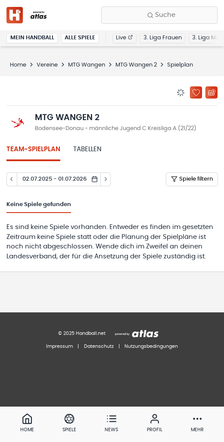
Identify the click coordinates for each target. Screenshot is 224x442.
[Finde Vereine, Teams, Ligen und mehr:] (159, 15)
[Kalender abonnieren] (211, 92)
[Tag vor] (106, 179)
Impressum (59, 346)
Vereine (47, 65)
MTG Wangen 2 (136, 65)
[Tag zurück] (11, 179)
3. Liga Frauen (162, 38)
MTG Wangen (86, 65)
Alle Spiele (80, 38)
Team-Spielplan (33, 149)
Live (124, 37)
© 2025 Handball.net (82, 333)
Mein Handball (32, 38)
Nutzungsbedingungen (151, 346)
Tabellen (87, 149)
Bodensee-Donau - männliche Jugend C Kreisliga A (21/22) (115, 128)
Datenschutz (99, 346)
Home (18, 65)
